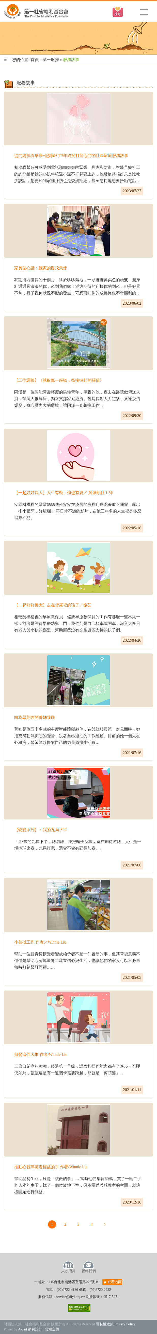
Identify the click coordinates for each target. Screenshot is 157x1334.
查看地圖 (112, 1282)
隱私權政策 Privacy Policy (115, 1324)
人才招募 (68, 1267)
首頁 (34, 59)
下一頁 (105, 1224)
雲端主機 (52, 1329)
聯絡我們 (89, 1267)
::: (5, 59)
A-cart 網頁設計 (30, 1329)
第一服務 (51, 59)
